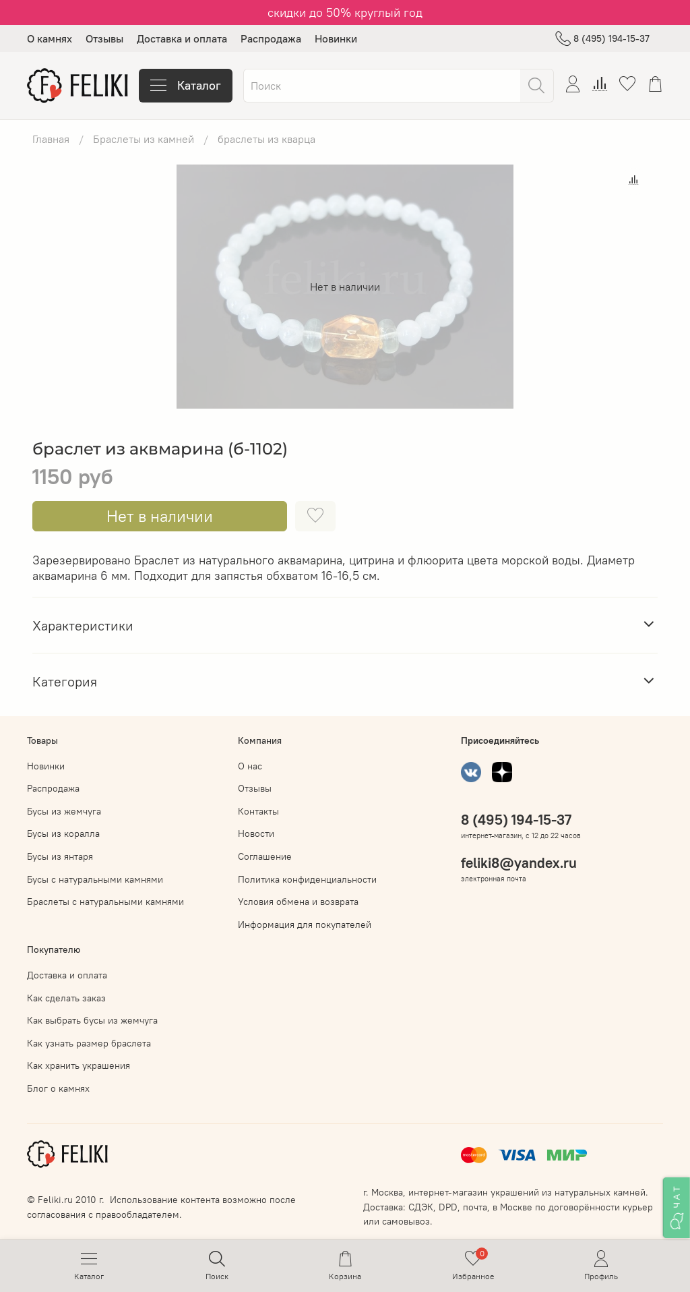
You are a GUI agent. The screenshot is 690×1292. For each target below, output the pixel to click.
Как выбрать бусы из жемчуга (92, 1020)
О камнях (49, 38)
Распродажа (271, 38)
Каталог (185, 86)
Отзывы (104, 38)
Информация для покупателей (304, 924)
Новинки (336, 38)
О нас (250, 766)
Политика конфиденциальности (307, 879)
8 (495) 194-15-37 (602, 39)
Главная (50, 139)
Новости (256, 833)
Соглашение (265, 856)
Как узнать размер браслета (89, 1043)
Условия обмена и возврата (298, 901)
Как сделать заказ (66, 998)
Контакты (258, 811)
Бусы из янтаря (60, 856)
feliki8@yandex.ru (519, 863)
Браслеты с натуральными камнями (105, 901)
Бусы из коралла (63, 833)
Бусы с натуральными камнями (95, 879)
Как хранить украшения (78, 1065)
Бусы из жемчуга (64, 811)
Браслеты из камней (143, 139)
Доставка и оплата (182, 38)
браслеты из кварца (266, 139)
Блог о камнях (58, 1088)
